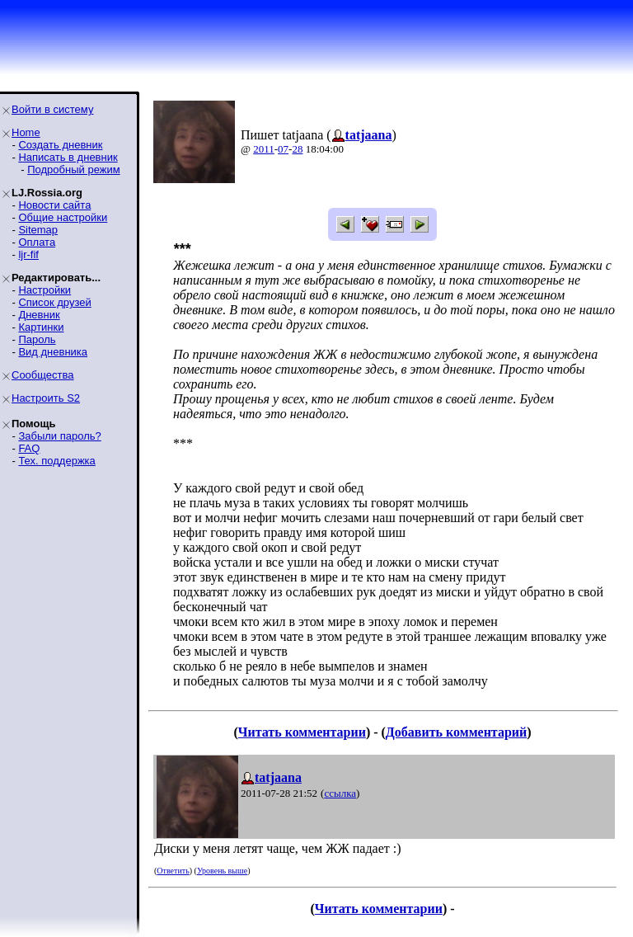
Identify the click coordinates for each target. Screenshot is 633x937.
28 (297, 149)
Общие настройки (62, 217)
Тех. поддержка (56, 460)
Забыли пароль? (59, 436)
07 (283, 149)
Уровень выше (222, 870)
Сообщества (43, 375)
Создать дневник (60, 145)
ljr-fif (28, 254)
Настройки (44, 290)
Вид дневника (52, 352)
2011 (263, 149)
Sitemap (38, 230)
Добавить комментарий (456, 732)
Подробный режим (73, 169)
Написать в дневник (67, 157)
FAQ (29, 448)
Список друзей (54, 302)
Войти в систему (52, 109)
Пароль (36, 339)
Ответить (173, 870)
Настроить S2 (46, 398)
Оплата (36, 242)
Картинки (40, 327)
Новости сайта (54, 205)
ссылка (340, 793)
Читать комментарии (302, 732)
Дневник (38, 314)
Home (26, 132)
